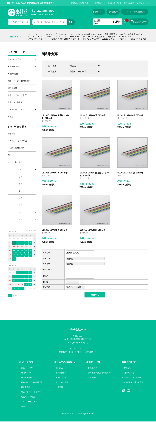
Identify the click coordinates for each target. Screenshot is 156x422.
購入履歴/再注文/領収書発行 (99, 373)
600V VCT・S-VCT (36, 37)
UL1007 (95, 39)
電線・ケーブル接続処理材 (32, 383)
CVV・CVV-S (123, 37)
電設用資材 (25, 387)
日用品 (24, 407)
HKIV (72, 37)
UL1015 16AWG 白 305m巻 (54, 230)
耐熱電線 (111, 37)
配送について (113, 3)
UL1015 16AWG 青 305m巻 (92, 115)
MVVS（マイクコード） (38, 39)
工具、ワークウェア (29, 402)
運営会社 (127, 368)
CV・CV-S (39, 34)
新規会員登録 (61, 373)
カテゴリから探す (19, 22)
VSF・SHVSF (88, 37)
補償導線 (100, 37)
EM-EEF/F (62, 34)
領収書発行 (113, 12)
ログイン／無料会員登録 (135, 12)
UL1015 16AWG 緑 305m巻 (92, 230)
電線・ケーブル (27, 368)
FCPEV (54, 39)
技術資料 (59, 387)
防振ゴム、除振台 (28, 397)
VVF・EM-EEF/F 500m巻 (79, 34)
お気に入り (92, 368)
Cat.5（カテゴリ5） (119, 39)
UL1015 (105, 39)
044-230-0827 (45, 11)
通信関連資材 (26, 378)
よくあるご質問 (128, 3)
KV (78, 37)
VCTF (58, 37)
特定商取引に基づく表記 (133, 383)
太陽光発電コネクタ (134, 34)
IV (47, 34)
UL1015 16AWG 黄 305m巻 (54, 173)
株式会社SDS (78, 329)
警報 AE (86, 39)
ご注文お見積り (139, 21)
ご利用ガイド (100, 3)
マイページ (92, 378)
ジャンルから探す (17, 126)
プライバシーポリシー (132, 378)
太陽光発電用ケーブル (114, 34)
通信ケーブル (26, 373)
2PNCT (50, 37)
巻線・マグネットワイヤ (31, 392)
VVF (53, 34)
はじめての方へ (98, 12)
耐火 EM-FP (65, 39)
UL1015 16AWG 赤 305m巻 (130, 115)
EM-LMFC (97, 34)
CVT (30, 34)
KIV (65, 37)
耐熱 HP (76, 39)
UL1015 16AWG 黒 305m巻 (130, 173)
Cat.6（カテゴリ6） (139, 39)
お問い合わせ (142, 3)
